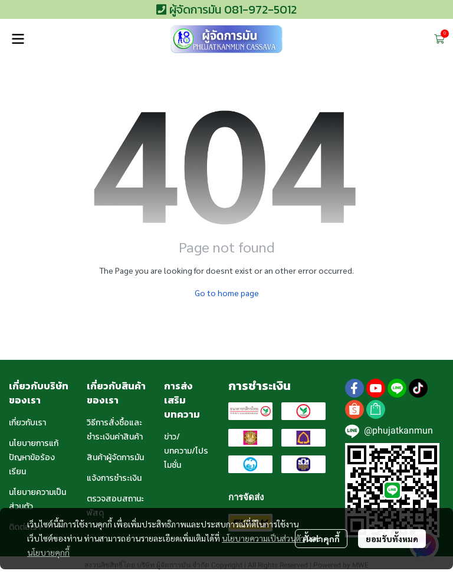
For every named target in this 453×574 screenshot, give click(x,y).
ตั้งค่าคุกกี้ (321, 538)
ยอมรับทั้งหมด (392, 538)
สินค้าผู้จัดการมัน (115, 457)
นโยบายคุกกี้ (48, 552)
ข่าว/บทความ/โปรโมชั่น (186, 451)
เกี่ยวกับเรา (27, 422)
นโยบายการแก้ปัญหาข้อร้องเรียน (33, 457)
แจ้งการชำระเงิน (114, 478)
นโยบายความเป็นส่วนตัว (263, 538)
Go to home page (227, 292)
